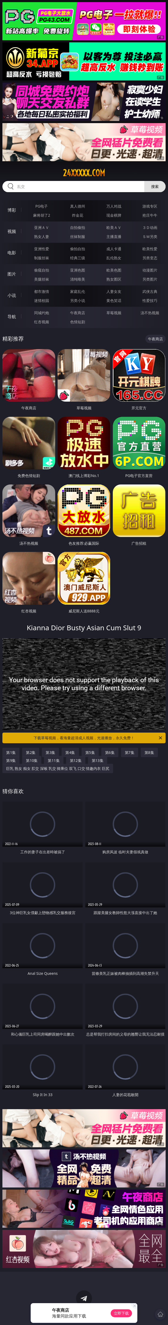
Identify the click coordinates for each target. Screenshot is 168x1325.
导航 (11, 317)
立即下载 (121, 1313)
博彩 (11, 210)
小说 (11, 295)
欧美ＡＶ (113, 227)
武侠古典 (149, 291)
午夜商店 (77, 312)
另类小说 (77, 300)
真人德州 (77, 206)
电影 (11, 253)
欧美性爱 (149, 248)
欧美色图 (113, 270)
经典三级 (77, 257)
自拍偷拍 (77, 227)
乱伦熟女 (113, 257)
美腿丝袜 (41, 279)
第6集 (110, 752)
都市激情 (41, 291)
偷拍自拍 (77, 248)
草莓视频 (113, 312)
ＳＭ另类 (149, 236)
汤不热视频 (150, 312)
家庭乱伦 (77, 291)
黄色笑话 (113, 300)
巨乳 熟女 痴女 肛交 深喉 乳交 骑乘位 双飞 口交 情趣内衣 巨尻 (57, 768)
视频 (11, 231)
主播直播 (113, 236)
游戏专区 (149, 206)
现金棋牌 (113, 215)
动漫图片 (149, 270)
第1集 (11, 752)
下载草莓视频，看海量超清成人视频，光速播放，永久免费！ (98, 738)
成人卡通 (113, 248)
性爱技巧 (149, 300)
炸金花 (77, 215)
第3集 (50, 752)
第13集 (97, 760)
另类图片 (149, 279)
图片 (11, 274)
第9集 (11, 760)
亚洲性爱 (41, 248)
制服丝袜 (41, 257)
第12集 (76, 760)
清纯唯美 (77, 279)
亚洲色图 (77, 270)
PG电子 (41, 206)
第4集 (70, 752)
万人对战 (113, 206)
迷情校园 (41, 300)
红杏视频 (41, 321)
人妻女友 (113, 291)
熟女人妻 (41, 236)
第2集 (30, 752)
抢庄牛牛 (149, 215)
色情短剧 (77, 321)
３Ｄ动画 (149, 227)
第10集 (32, 760)
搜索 (155, 186)
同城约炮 (41, 312)
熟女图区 (113, 279)
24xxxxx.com (84, 173)
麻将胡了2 (41, 215)
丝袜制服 (77, 236)
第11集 (53, 760)
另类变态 (149, 257)
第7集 (129, 752)
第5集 (90, 752)
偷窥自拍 (41, 270)
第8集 (149, 752)
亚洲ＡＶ (41, 227)
